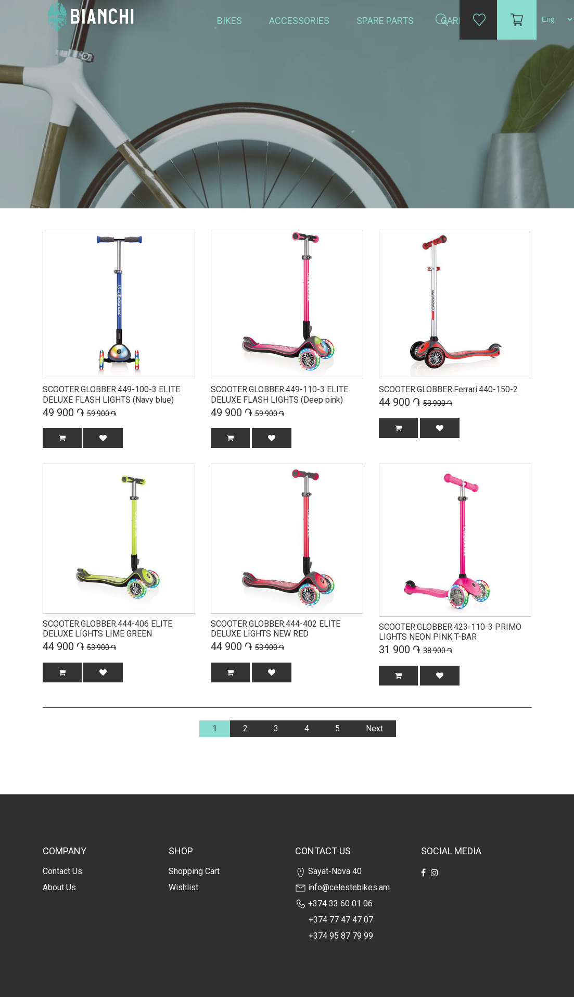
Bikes (230, 20)
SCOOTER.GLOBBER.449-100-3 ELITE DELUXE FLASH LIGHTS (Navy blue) (111, 394)
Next (374, 728)
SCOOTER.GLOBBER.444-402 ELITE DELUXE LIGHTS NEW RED (275, 629)
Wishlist (183, 887)
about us (59, 887)
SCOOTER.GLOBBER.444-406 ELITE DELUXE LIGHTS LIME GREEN (107, 629)
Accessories (300, 20)
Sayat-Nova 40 (328, 871)
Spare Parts (386, 20)
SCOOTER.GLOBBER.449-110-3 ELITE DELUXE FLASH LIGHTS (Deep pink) (279, 394)
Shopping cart (194, 871)
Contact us (62, 871)
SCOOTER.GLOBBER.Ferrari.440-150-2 (448, 389)
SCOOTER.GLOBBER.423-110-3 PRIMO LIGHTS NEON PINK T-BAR (450, 632)
